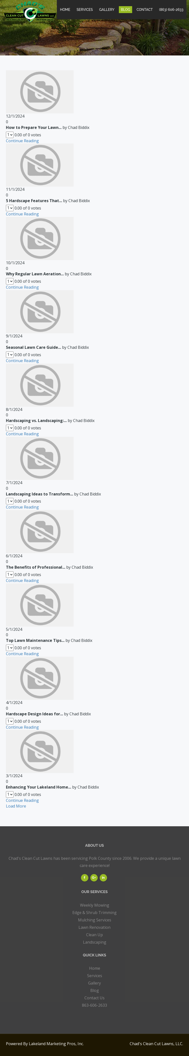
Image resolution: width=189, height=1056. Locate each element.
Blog (125, 10)
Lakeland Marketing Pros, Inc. (56, 1043)
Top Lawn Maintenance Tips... (35, 640)
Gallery (106, 10)
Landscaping (94, 942)
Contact (145, 10)
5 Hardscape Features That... (34, 200)
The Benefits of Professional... (35, 567)
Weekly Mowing (94, 905)
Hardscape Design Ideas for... (34, 714)
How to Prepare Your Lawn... (34, 127)
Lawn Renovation (94, 927)
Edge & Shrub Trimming (94, 912)
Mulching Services (94, 920)
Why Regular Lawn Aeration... (35, 274)
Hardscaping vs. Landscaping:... (36, 420)
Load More (16, 806)
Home (65, 10)
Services (85, 10)
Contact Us (94, 998)
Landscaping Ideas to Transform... (39, 494)
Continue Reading (22, 140)
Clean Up (94, 934)
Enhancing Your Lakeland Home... (38, 787)
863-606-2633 (94, 1005)
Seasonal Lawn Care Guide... (33, 347)
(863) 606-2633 (171, 10)
